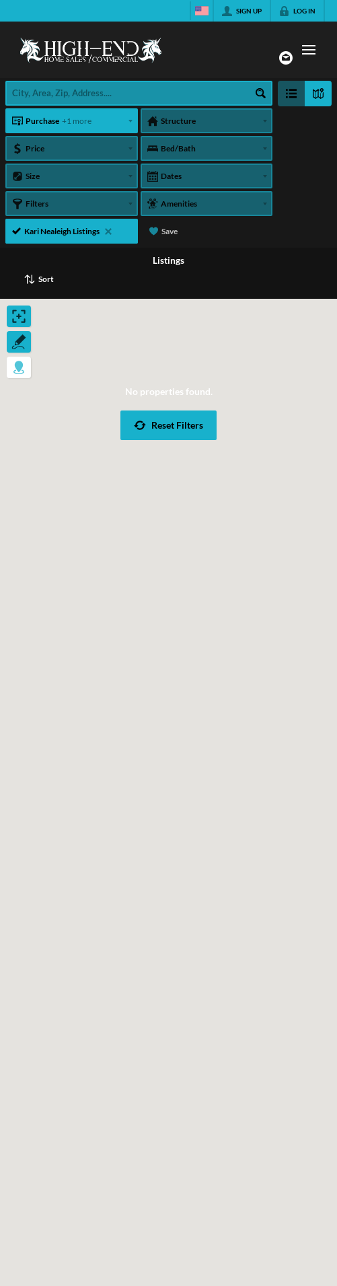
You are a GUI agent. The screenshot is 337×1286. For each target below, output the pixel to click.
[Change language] (201, 10)
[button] (168, 425)
